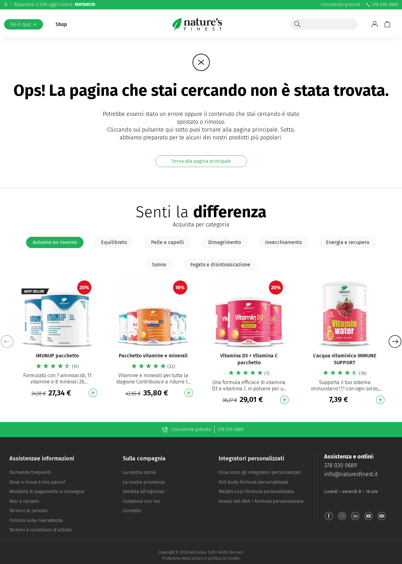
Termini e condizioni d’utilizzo (40, 530)
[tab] (55, 242)
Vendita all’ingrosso (144, 491)
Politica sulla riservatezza (35, 520)
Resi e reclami (24, 501)
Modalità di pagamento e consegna (46, 491)
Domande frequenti (30, 472)
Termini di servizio (28, 510)
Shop (61, 24)
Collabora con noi (141, 501)
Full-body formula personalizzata (253, 482)
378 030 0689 (382, 4)
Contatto (132, 510)
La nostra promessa (144, 482)
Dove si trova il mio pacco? (37, 482)
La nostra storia (139, 472)
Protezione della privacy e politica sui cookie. (201, 558)
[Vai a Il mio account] (375, 24)
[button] (395, 342)
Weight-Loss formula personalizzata (256, 491)
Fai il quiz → (23, 24)
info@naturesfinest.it (351, 474)
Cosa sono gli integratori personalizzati (260, 472)
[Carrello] (387, 24)
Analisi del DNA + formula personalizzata (261, 501)
